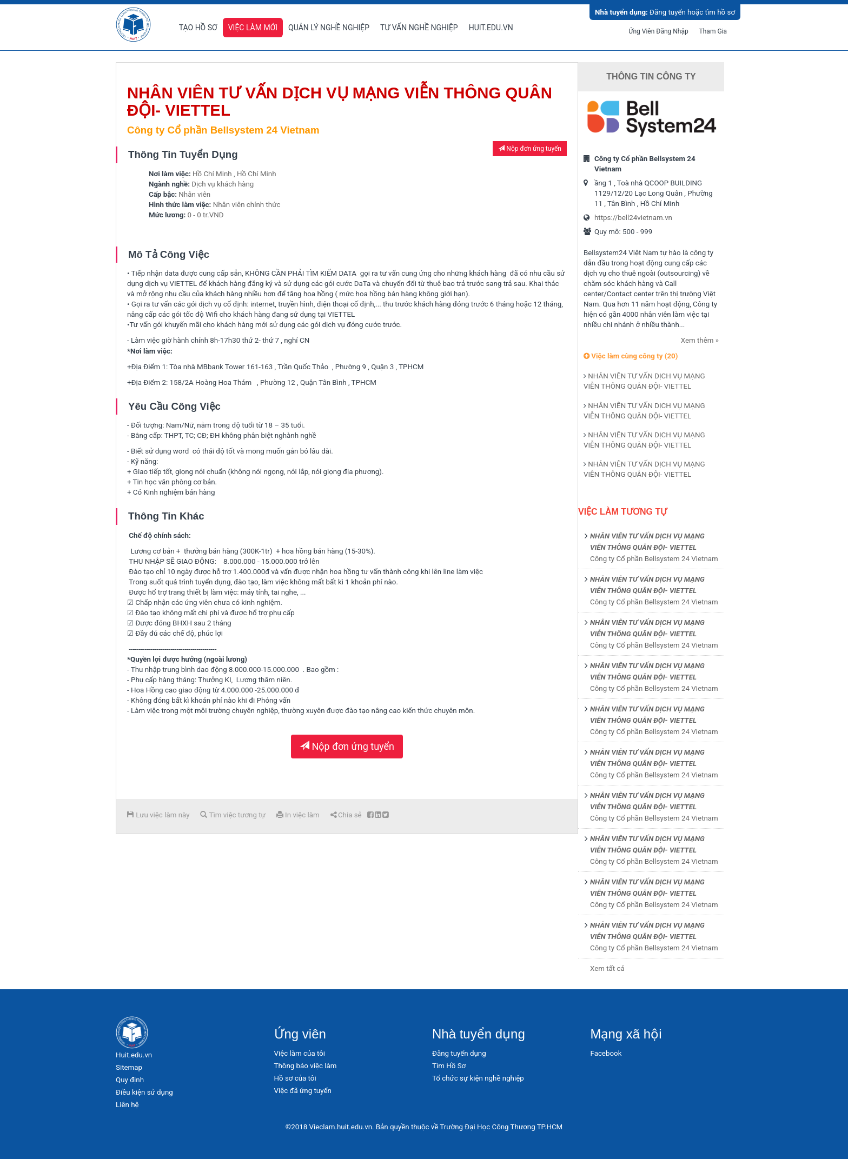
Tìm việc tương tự (232, 815)
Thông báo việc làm (305, 1066)
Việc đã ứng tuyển (303, 1091)
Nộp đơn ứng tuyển (529, 148)
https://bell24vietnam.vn (633, 218)
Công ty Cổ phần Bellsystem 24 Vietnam (654, 559)
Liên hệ (127, 1105)
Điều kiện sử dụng (144, 1092)
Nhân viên (194, 194)
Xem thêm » (700, 340)
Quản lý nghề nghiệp (328, 27)
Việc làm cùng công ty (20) (631, 356)
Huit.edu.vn (491, 27)
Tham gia (713, 31)
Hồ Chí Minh (212, 174)
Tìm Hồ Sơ (449, 1066)
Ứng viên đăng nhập (658, 31)
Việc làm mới (252, 27)
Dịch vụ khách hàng (222, 184)
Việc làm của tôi (300, 1053)
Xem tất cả (607, 968)
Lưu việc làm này (158, 815)
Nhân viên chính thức (247, 205)
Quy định (130, 1080)
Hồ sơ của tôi (295, 1078)
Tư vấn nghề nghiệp (419, 27)
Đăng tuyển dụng (459, 1053)
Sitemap (129, 1067)
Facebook (606, 1053)
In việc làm (298, 815)
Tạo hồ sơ (198, 27)
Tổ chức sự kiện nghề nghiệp (478, 1078)
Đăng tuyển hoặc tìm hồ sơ (665, 12)
